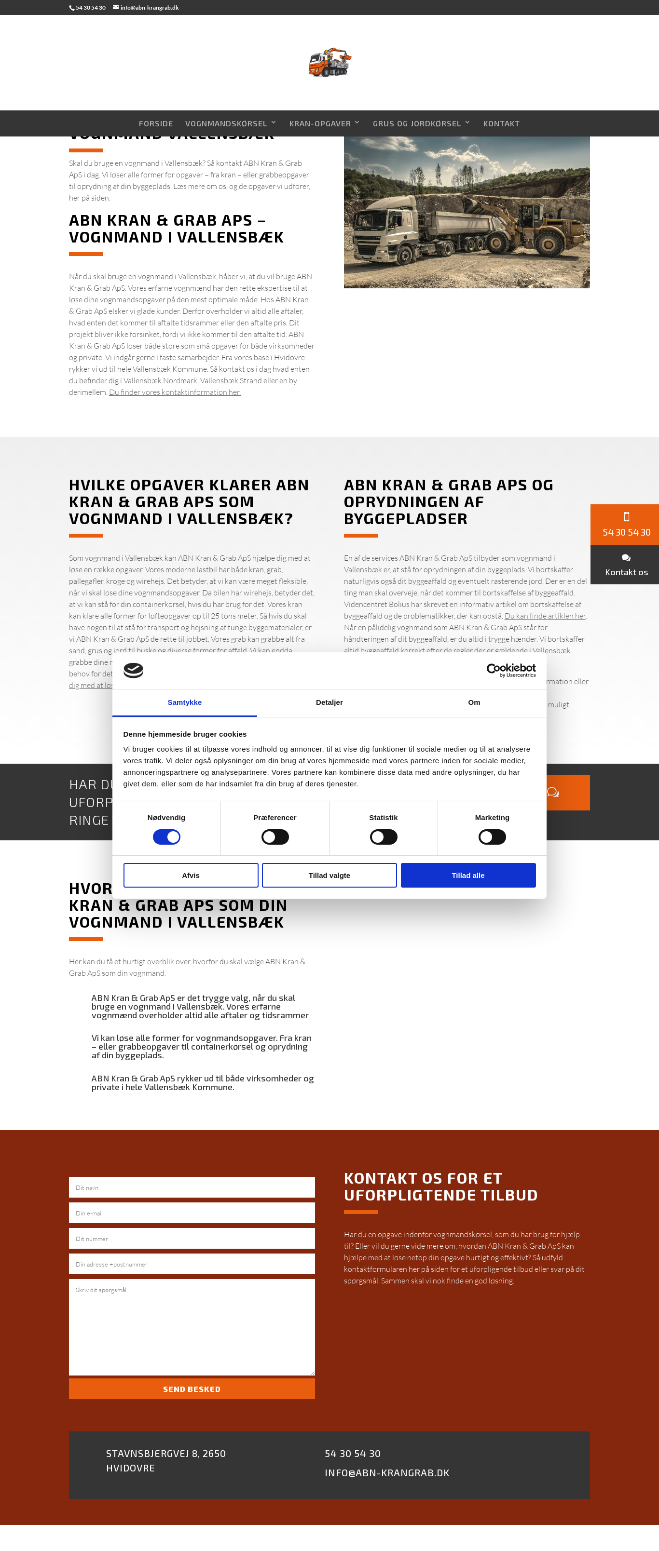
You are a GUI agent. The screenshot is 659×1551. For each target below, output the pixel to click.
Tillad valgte (329, 875)
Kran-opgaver (320, 123)
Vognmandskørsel (226, 123)
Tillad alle (468, 875)
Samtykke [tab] (185, 702)
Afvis (191, 875)
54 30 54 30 (353, 1453)
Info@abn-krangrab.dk (387, 1472)
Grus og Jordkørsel (417, 123)
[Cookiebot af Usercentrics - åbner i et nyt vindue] (494, 670)
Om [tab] (474, 702)
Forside (156, 123)
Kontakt (501, 123)
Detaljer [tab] (329, 702)
